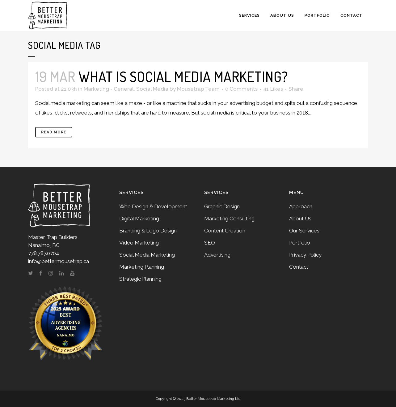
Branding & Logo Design (148, 230)
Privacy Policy (305, 255)
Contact (298, 267)
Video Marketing (139, 243)
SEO (209, 243)
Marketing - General (109, 89)
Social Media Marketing (147, 255)
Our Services (304, 230)
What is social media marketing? (183, 76)
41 (273, 89)
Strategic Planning (140, 279)
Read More (53, 132)
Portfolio (299, 243)
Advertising (217, 255)
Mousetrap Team (198, 89)
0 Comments (241, 89)
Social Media (152, 89)
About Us (300, 218)
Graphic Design (222, 206)
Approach (300, 206)
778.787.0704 (43, 253)
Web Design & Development (153, 206)
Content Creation (224, 230)
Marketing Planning (141, 267)
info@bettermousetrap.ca (58, 261)
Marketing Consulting (229, 218)
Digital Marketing (139, 218)
